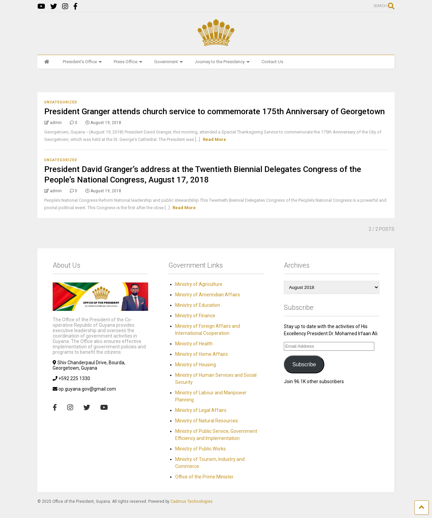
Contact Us (272, 61)
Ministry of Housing (195, 364)
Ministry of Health (194, 343)
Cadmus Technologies (191, 501)
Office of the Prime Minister (204, 476)
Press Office (128, 61)
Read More (214, 139)
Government (168, 61)
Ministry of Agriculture (198, 284)
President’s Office (82, 61)
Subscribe (304, 364)
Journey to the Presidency (222, 61)
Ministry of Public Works (200, 448)
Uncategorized (60, 102)
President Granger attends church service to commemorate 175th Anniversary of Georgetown (214, 111)
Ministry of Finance (195, 315)
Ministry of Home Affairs (201, 354)
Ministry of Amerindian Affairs (207, 294)
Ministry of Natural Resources (206, 420)
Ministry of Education (197, 305)
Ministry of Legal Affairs (200, 410)
